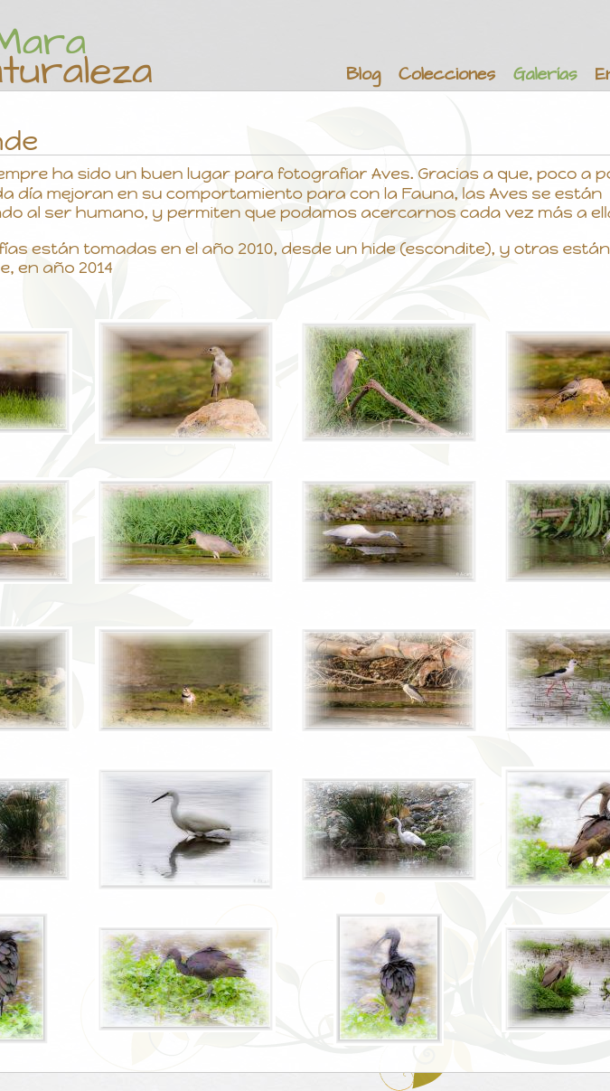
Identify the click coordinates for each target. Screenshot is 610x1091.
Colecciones (447, 74)
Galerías (545, 74)
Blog (363, 74)
